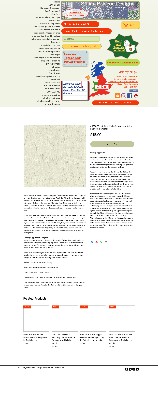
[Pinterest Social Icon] (135, 95)
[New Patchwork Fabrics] (86, 31)
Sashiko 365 (54, 20)
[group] (79, 326)
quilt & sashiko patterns (49, 51)
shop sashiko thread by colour (46, 36)
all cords (56, 67)
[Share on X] (105, 242)
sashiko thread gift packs (48, 30)
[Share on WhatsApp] (101, 242)
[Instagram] (123, 95)
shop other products (50, 61)
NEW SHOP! (54, 5)
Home (57, 2)
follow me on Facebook (125, 77)
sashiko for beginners (50, 23)
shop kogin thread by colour (47, 57)
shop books (54, 70)
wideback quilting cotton (48, 101)
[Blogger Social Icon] (117, 95)
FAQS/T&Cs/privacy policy (48, 76)
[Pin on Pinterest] (96, 242)
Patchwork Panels (51, 104)
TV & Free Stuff (75, 13)
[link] (130, 25)
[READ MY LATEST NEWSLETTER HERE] (115, 102)
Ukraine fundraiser (51, 98)
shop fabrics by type (50, 45)
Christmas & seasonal (50, 8)
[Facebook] (129, 95)
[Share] (133, 90)
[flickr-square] (133, 369)
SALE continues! (52, 11)
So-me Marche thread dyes (47, 17)
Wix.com (61, 368)
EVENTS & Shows (52, 85)
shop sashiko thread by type (47, 33)
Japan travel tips (52, 82)
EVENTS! (102, 87)
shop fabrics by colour (49, 48)
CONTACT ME (53, 92)
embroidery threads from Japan (45, 39)
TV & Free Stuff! (52, 89)
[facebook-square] (126, 369)
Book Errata (54, 73)
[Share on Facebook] (91, 242)
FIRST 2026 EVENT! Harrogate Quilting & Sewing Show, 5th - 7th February (74, 88)
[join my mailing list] (82, 46)
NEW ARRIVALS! (52, 64)
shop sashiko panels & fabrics (46, 26)
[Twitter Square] (130, 369)
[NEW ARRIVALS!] (80, 24)
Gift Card (55, 14)
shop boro (55, 42)
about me (55, 79)
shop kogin (55, 54)
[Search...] (80, 39)
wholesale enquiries (51, 95)
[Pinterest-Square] (137, 369)
